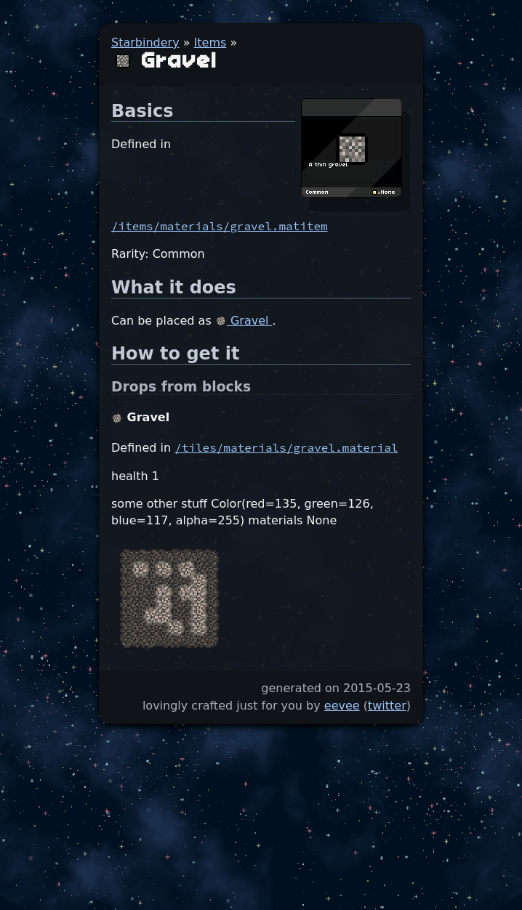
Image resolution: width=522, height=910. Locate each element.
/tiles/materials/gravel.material (286, 447)
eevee (342, 705)
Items (210, 42)
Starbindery (145, 42)
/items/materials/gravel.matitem (219, 226)
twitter (387, 705)
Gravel (244, 321)
